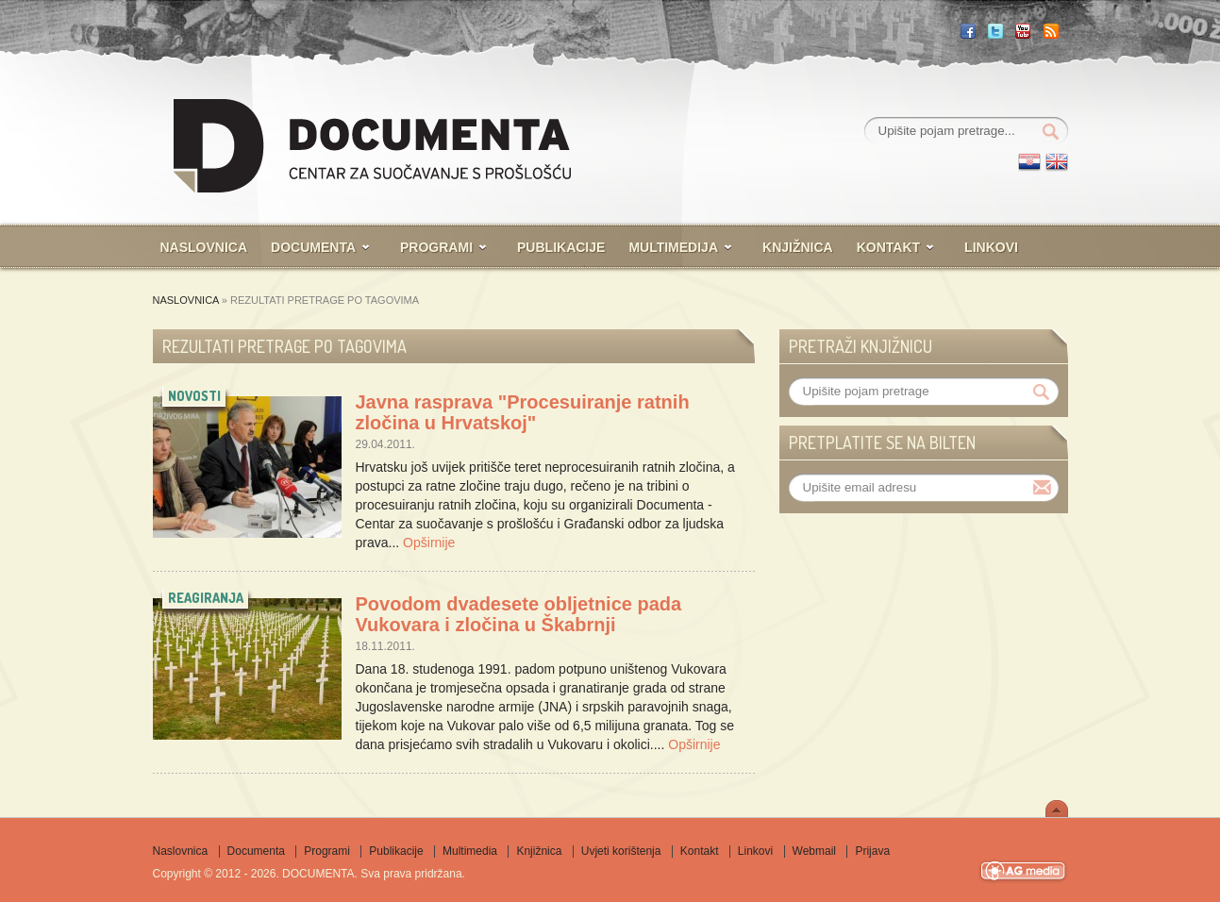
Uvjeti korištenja (621, 851)
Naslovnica (204, 247)
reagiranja (205, 598)
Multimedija (673, 247)
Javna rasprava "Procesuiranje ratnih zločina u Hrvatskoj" (523, 412)
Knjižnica (797, 247)
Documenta (313, 247)
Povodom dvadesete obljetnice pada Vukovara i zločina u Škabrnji (519, 614)
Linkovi (991, 247)
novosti (194, 396)
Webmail (814, 851)
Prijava (872, 851)
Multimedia (470, 851)
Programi (436, 247)
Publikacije (561, 247)
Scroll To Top (1056, 808)
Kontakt (888, 247)
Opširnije (429, 542)
